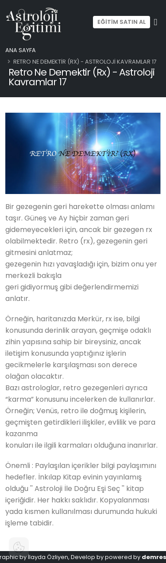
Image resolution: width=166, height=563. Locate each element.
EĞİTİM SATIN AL (121, 22)
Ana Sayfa (20, 50)
